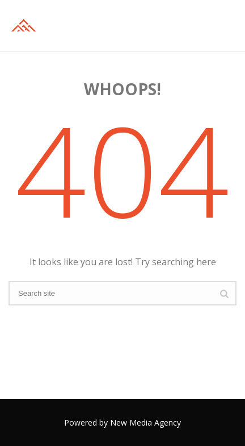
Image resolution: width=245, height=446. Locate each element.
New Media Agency (145, 422)
